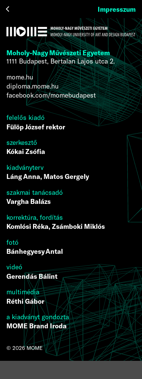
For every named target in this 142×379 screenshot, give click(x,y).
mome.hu (19, 77)
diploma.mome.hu (32, 86)
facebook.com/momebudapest (51, 95)
